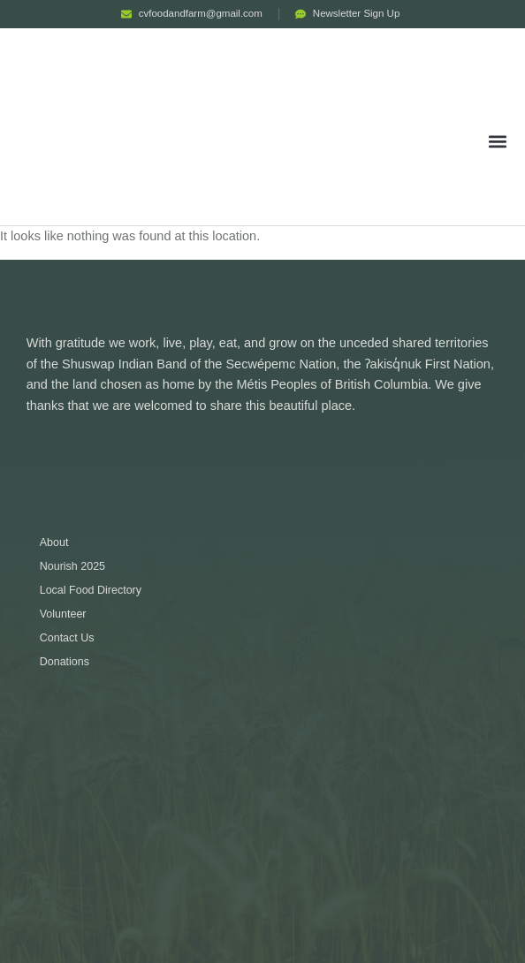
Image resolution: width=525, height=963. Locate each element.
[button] (498, 140)
